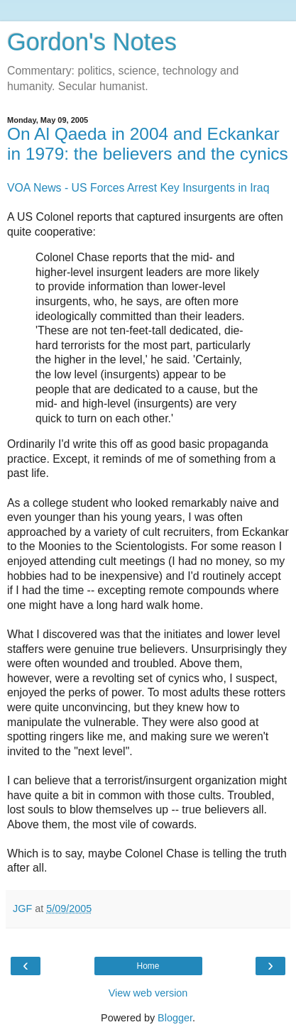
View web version (148, 993)
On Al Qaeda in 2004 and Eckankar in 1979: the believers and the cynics (147, 143)
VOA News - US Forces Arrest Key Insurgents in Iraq (138, 188)
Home (147, 966)
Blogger (175, 1017)
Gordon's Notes (92, 41)
